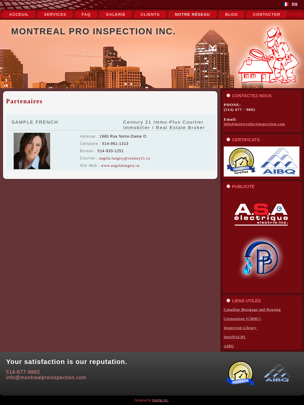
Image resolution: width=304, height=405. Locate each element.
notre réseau (192, 14)
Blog (231, 14)
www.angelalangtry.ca (120, 165)
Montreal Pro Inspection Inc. (93, 31)
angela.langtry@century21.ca (124, 158)
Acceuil (19, 14)
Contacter (266, 14)
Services (55, 14)
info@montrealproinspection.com (254, 124)
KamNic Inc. (160, 400)
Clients (150, 14)
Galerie (116, 14)
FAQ (86, 14)
